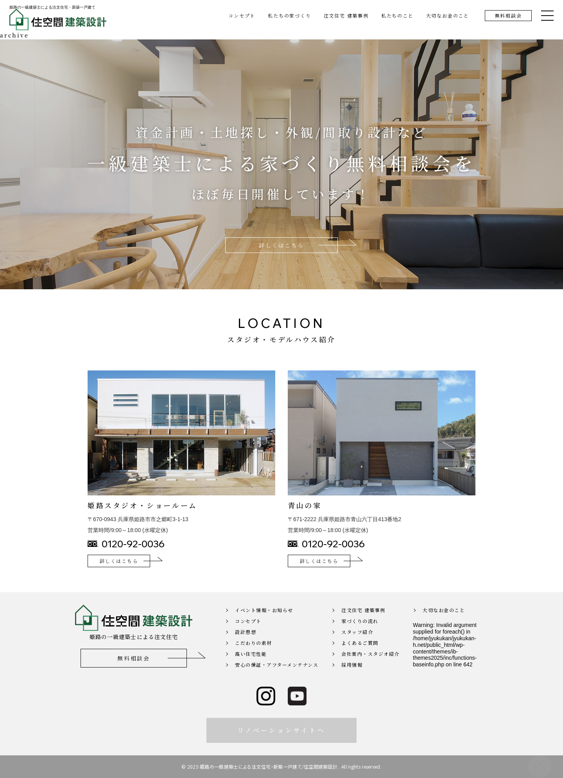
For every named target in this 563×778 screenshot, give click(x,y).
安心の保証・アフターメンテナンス (276, 676)
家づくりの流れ (359, 632)
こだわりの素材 (253, 654)
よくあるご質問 (359, 654)
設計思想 (245, 643)
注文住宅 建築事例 (346, 15)
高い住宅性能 (251, 665)
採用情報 (351, 676)
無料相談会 (508, 15)
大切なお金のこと (447, 15)
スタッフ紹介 (357, 643)
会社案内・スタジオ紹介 (370, 665)
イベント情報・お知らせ (264, 621)
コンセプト (241, 15)
